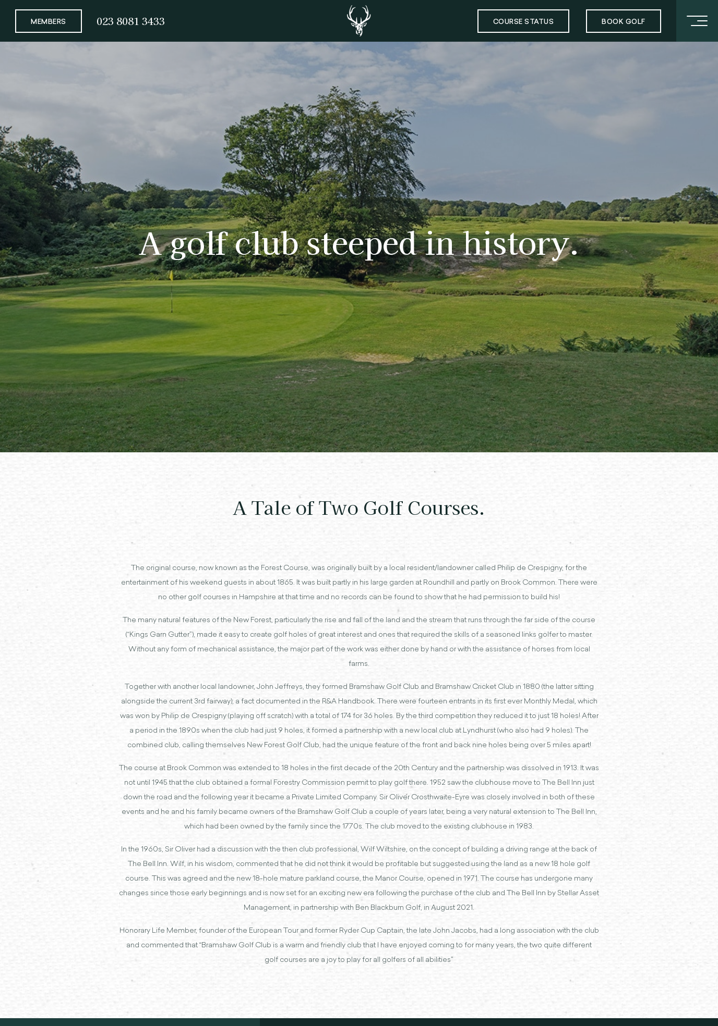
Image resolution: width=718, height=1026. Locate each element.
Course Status (523, 22)
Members (48, 22)
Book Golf (623, 22)
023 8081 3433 (131, 21)
